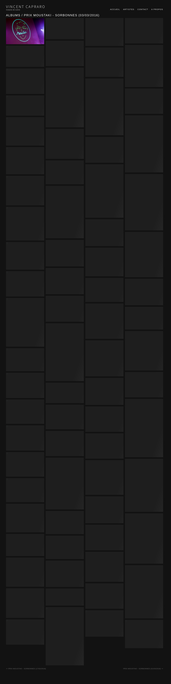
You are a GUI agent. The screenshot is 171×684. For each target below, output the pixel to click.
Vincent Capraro (25, 7)
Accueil (115, 9)
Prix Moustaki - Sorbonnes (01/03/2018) (143, 669)
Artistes (128, 9)
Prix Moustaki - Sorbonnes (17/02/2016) (26, 669)
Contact (143, 9)
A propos (157, 9)
